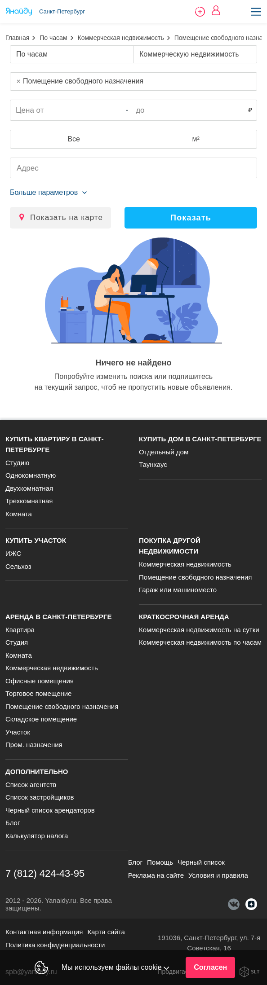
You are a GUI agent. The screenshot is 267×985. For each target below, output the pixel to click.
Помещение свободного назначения (195, 577)
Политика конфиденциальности (55, 945)
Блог (12, 823)
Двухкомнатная (29, 488)
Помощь (160, 862)
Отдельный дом (163, 452)
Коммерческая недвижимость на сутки (199, 629)
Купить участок (35, 540)
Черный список (201, 862)
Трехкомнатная (29, 501)
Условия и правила (218, 875)
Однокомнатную (30, 475)
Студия (16, 642)
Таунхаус (153, 464)
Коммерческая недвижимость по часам (200, 642)
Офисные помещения (39, 681)
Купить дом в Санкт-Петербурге (200, 439)
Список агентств (30, 784)
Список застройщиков (39, 797)
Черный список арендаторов (50, 810)
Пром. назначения (33, 744)
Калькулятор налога (36, 836)
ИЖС (13, 553)
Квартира (20, 629)
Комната (18, 514)
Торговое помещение (38, 693)
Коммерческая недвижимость (121, 37)
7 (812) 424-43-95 (45, 873)
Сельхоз (18, 566)
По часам (53, 37)
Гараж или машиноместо (178, 590)
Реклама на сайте (156, 875)
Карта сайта (106, 932)
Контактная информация (44, 932)
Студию (17, 462)
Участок (17, 732)
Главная (17, 37)
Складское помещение (41, 719)
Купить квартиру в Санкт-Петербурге (54, 444)
